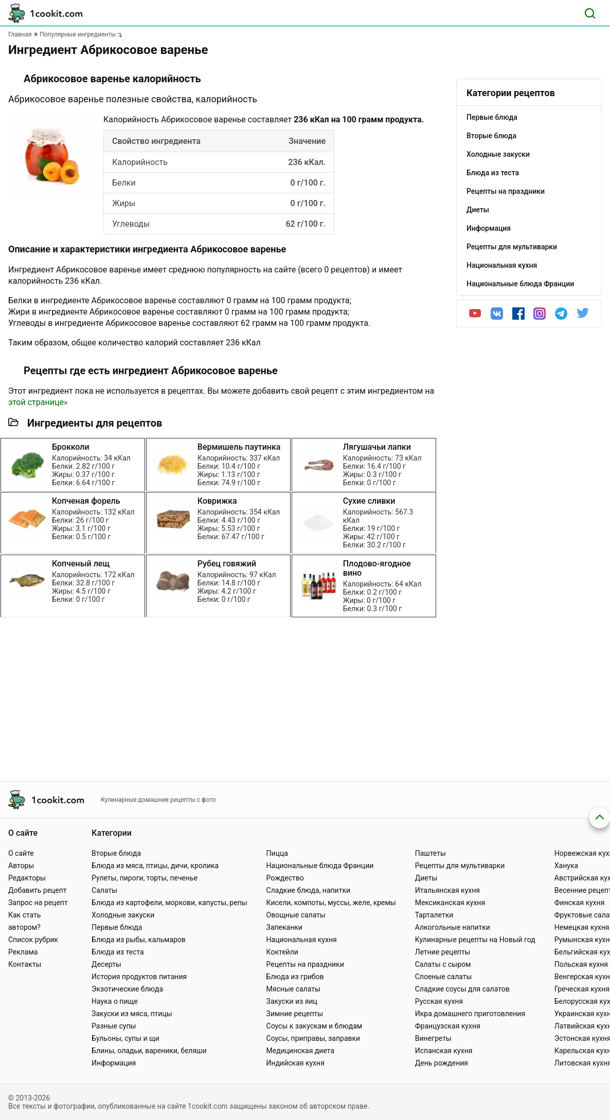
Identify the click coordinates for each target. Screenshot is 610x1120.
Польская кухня (581, 964)
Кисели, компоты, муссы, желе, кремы (331, 902)
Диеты (426, 878)
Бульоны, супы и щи (125, 1038)
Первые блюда (117, 927)
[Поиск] (590, 13)
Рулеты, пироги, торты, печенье (145, 878)
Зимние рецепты (295, 1013)
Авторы (21, 865)
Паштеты (430, 853)
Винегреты (433, 1038)
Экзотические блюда (127, 989)
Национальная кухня (301, 939)
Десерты (106, 964)
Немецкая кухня (581, 927)
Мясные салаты (293, 989)
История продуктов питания (139, 976)
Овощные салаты (296, 915)
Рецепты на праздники (305, 964)
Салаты (104, 890)
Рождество (285, 878)
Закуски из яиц (291, 1001)
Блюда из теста (118, 952)
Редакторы (27, 878)
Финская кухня (579, 902)
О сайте (21, 853)
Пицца (277, 853)
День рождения (441, 1063)
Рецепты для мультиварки (460, 865)
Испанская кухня (444, 1050)
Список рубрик (33, 939)
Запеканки (284, 927)
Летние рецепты (443, 952)
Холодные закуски (123, 915)
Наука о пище (115, 1001)
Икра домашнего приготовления (470, 1013)
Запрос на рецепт (38, 902)
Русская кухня (439, 1001)
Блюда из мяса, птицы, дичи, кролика (155, 865)
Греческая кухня (581, 989)
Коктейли (282, 952)
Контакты (24, 964)
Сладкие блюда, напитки (308, 890)
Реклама (23, 952)
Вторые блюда (116, 853)
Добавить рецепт (37, 890)
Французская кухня (447, 1026)
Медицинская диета (300, 1050)
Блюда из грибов (295, 976)
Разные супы (114, 1026)
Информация (114, 1063)
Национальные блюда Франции (320, 865)
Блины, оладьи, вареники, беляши (149, 1050)
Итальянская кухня (447, 890)
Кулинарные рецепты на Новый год (475, 939)
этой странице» (37, 402)
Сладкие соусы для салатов (462, 989)
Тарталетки (434, 915)
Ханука (566, 865)
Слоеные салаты (443, 976)
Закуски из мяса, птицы (132, 1013)
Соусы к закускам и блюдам (314, 1026)
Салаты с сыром (443, 964)
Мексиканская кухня (450, 902)
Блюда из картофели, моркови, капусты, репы (169, 902)
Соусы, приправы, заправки (313, 1038)
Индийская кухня (295, 1063)
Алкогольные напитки (452, 927)
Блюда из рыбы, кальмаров (139, 939)
